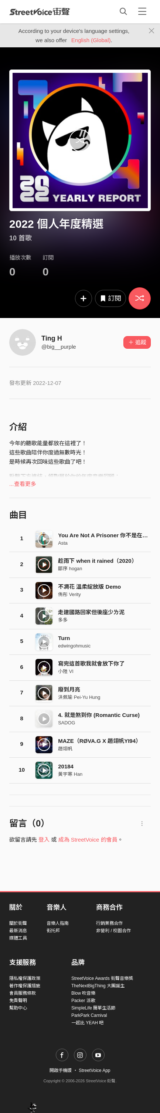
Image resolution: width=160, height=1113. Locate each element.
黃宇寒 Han (70, 774)
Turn (64, 638)
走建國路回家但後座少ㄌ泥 (91, 612)
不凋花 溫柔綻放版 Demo (89, 586)
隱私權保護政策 (24, 978)
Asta (63, 543)
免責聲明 (18, 1000)
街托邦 (53, 930)
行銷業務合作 (109, 923)
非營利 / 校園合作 (113, 930)
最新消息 (18, 930)
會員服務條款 (22, 993)
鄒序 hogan (70, 568)
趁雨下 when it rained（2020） (97, 561)
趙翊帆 (65, 748)
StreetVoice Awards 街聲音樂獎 (102, 978)
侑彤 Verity (69, 594)
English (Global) (91, 40)
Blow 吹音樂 (83, 993)
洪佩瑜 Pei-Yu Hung (79, 697)
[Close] (151, 31)
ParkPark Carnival (89, 1015)
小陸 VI (66, 671)
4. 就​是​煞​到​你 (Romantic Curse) (99, 715)
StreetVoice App (94, 1070)
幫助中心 (18, 1008)
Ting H (51, 338)
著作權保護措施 (24, 985)
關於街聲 (18, 923)
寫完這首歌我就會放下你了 (91, 663)
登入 (44, 839)
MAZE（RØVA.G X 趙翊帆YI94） (99, 741)
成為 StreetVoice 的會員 (88, 839)
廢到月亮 (69, 689)
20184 (66, 766)
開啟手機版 (61, 1070)
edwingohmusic (74, 646)
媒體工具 (18, 938)
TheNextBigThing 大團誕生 (98, 985)
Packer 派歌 (83, 1000)
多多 (63, 620)
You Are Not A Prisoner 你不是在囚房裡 (108, 535)
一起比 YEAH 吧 (87, 1022)
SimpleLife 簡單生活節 (93, 1008)
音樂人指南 (58, 923)
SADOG (66, 722)
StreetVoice (39, 11)
